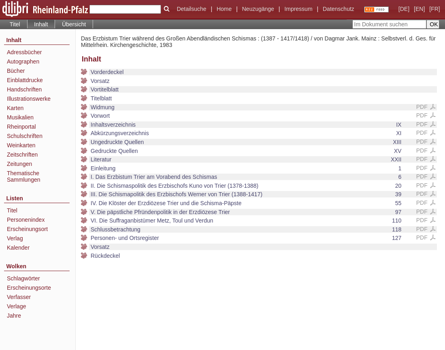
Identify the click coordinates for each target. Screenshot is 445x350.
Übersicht (74, 24)
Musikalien (20, 117)
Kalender (18, 247)
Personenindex (25, 219)
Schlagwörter (23, 278)
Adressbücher (24, 52)
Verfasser (19, 297)
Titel (15, 24)
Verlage (16, 306)
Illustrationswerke (29, 98)
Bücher (16, 71)
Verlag (15, 238)
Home (223, 9)
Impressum (298, 9)
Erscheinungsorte (29, 287)
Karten (15, 108)
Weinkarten (21, 145)
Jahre (14, 315)
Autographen (23, 61)
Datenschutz (338, 9)
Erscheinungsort (27, 229)
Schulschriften (24, 136)
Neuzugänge (258, 9)
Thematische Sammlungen (23, 176)
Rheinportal (21, 126)
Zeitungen (19, 164)
